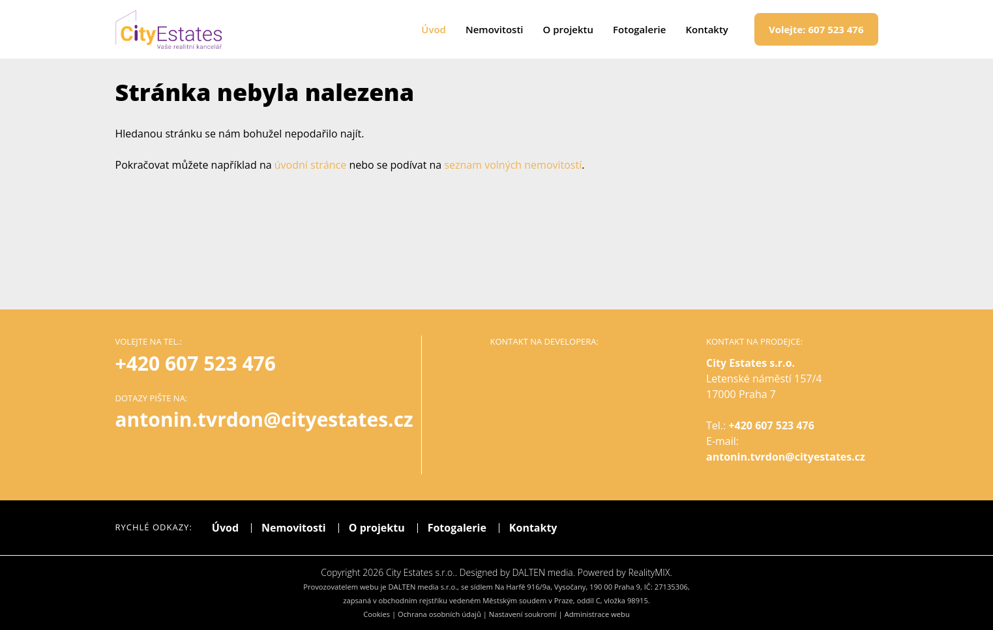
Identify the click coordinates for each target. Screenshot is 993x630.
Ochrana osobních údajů (439, 614)
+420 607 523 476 (195, 363)
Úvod (433, 29)
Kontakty (706, 29)
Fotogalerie (639, 29)
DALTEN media (542, 572)
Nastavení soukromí (523, 614)
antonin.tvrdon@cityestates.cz (785, 457)
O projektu (568, 29)
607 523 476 (816, 29)
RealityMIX (649, 572)
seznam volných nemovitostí (513, 165)
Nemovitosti (495, 29)
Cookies (376, 614)
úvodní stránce (310, 165)
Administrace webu (597, 614)
